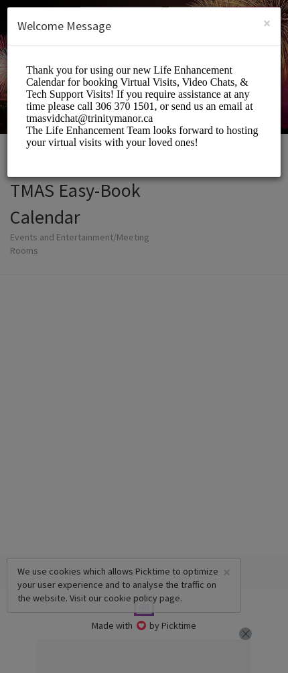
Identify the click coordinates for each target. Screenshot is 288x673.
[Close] (267, 23)
